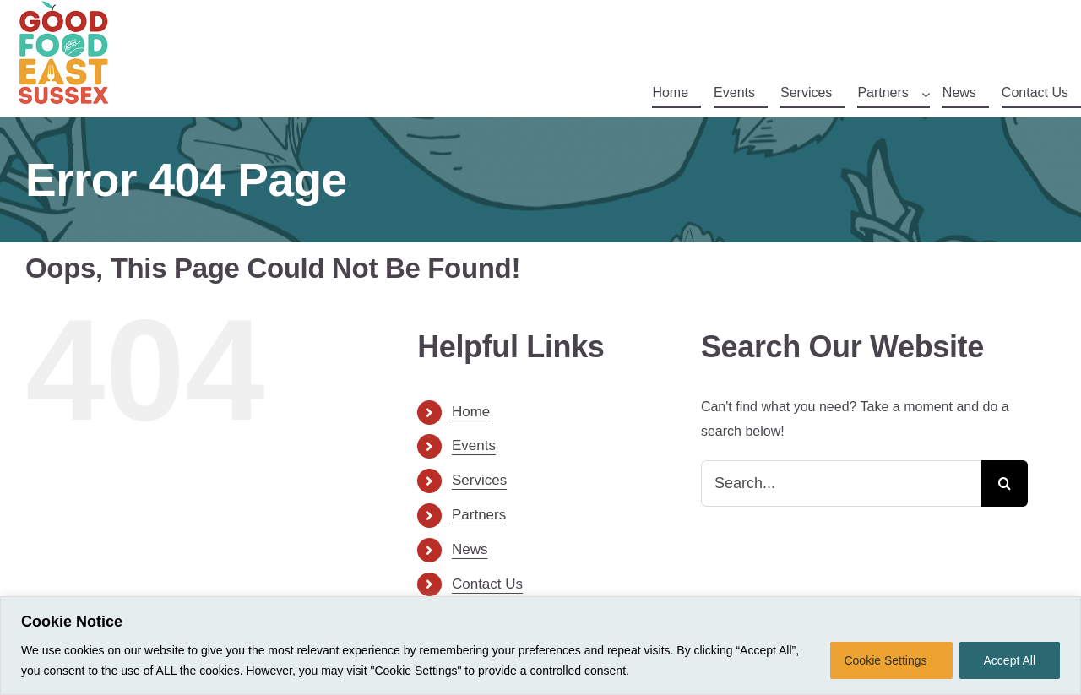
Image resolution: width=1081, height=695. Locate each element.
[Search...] (841, 483)
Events (474, 445)
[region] (540, 645)
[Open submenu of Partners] (925, 94)
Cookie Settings (885, 660)
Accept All (1009, 660)
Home (471, 412)
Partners (479, 515)
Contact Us (487, 584)
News (470, 549)
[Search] (1004, 483)
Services (479, 480)
